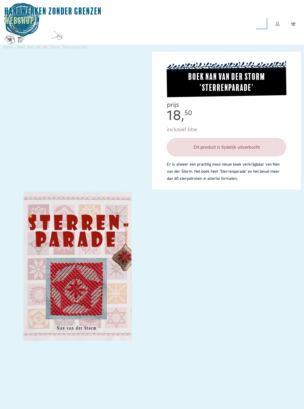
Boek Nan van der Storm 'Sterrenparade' (52, 47)
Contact (214, 23)
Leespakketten (137, 23)
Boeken (179, 23)
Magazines (90, 23)
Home (8, 47)
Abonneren (47, 23)
